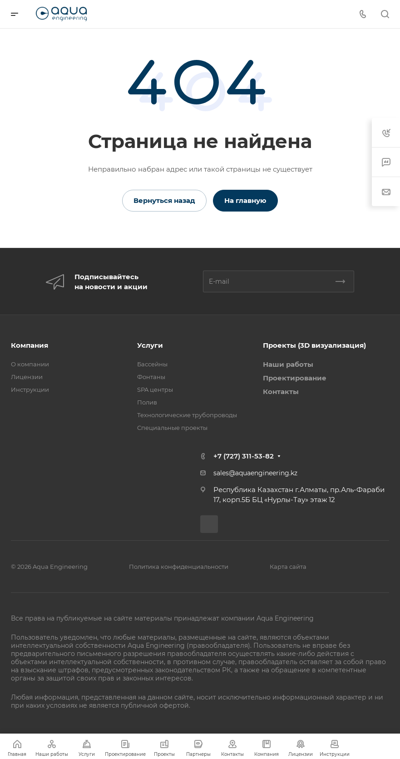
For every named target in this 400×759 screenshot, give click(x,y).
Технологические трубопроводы (187, 415)
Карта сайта (288, 566)
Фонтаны (151, 376)
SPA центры (155, 389)
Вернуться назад (164, 200)
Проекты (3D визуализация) (314, 345)
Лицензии (27, 376)
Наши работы (288, 364)
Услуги (150, 345)
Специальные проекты (172, 427)
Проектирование (294, 378)
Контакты (281, 391)
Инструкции (30, 389)
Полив (147, 402)
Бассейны (152, 364)
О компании (30, 364)
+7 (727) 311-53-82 (243, 456)
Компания (29, 345)
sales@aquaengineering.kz (255, 473)
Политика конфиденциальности (178, 566)
